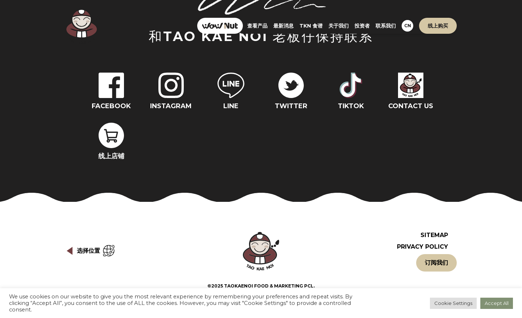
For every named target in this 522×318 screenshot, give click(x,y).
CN (407, 25)
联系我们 (386, 26)
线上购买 (438, 26)
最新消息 (283, 26)
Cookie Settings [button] (453, 303)
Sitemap (434, 235)
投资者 (362, 26)
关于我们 (338, 26)
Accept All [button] (497, 303)
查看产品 (257, 26)
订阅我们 (436, 262)
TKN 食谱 (311, 26)
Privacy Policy (422, 246)
